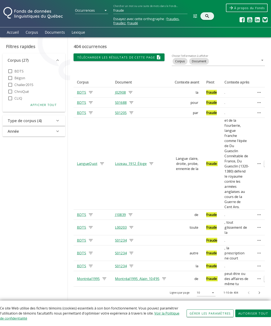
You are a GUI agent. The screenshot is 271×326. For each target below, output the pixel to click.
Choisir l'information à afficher (190, 55)
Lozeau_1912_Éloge (131, 163)
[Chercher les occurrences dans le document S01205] (131, 113)
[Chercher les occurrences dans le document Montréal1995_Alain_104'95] (164, 279)
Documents (55, 32)
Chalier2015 (23, 85)
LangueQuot (87, 163)
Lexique (78, 32)
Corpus (32, 32)
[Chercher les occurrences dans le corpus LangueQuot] (102, 163)
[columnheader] (93, 82)
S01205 (121, 112)
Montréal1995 (88, 278)
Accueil (13, 32)
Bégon (19, 78)
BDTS (19, 71)
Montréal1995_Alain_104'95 (137, 278)
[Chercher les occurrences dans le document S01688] (131, 102)
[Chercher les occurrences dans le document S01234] (131, 240)
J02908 (120, 92)
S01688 (121, 102)
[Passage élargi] (259, 92)
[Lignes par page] (205, 292)
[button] (91, 10)
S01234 (121, 240)
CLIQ (18, 98)
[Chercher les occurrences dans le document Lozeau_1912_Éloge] (151, 163)
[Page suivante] (259, 293)
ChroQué (21, 91)
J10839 (120, 214)
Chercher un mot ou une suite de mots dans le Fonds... (145, 6)
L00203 (121, 227)
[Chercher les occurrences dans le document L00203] (131, 227)
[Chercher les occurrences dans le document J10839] (130, 215)
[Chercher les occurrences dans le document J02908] (130, 92)
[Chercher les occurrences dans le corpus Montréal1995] (104, 279)
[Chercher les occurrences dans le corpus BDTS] (91, 92)
